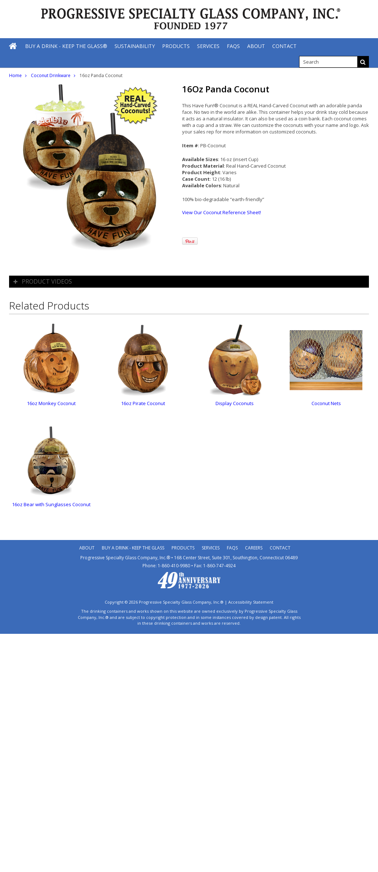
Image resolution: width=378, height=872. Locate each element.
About (86, 548)
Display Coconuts (235, 403)
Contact (280, 548)
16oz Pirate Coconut (143, 403)
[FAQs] (233, 46)
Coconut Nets (326, 403)
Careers (253, 548)
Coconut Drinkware (51, 75)
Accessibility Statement (250, 602)
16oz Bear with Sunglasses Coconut (51, 504)
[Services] (208, 46)
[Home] (13, 45)
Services (211, 548)
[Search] (363, 62)
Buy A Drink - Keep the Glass (133, 548)
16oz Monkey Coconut (51, 403)
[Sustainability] (134, 46)
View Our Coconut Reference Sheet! (221, 212)
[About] (256, 46)
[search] (328, 62)
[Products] (176, 46)
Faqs (232, 548)
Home (15, 75)
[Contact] (284, 46)
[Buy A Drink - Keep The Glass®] (66, 46)
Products (183, 548)
